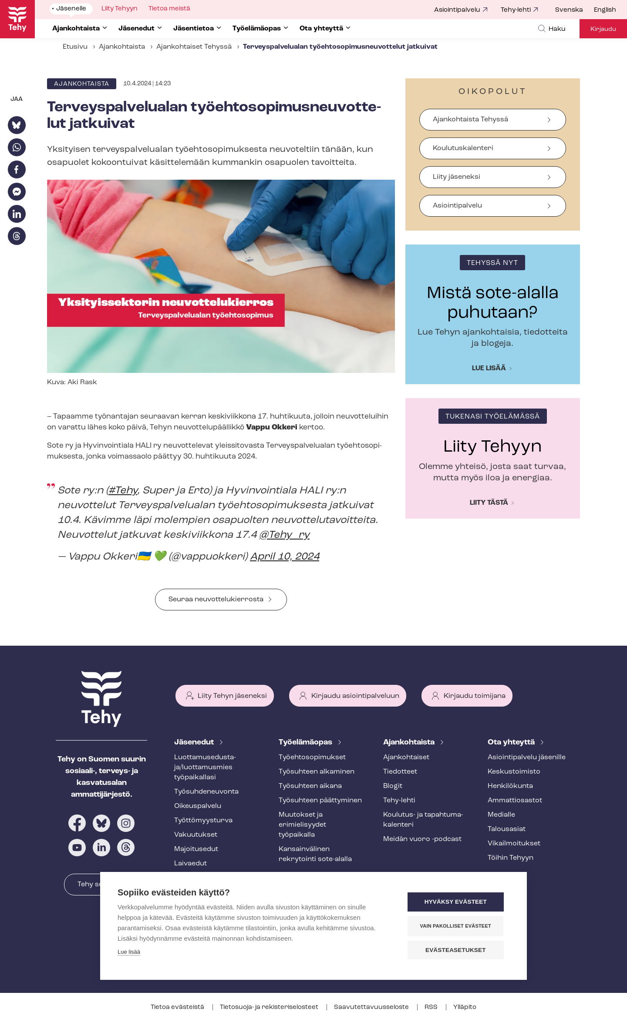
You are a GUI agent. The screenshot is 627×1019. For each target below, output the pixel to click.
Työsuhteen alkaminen (316, 771)
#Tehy (122, 491)
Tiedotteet (400, 771)
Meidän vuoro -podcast (422, 839)
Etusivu (75, 47)
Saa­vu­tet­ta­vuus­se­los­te (372, 1007)
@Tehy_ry (284, 535)
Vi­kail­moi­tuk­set (514, 843)
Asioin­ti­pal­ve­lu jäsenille (527, 757)
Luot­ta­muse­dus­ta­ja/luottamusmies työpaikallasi (205, 767)
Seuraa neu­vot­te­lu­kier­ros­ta (216, 599)
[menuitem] (574, 10)
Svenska (569, 10)
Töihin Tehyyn (510, 858)
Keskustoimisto (514, 771)
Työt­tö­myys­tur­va (203, 820)
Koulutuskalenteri (463, 148)
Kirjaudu (603, 29)
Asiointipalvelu (457, 10)
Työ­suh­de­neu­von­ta (206, 791)
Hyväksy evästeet (457, 902)
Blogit (392, 786)
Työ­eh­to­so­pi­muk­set (312, 757)
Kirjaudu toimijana (475, 696)
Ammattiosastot (515, 800)
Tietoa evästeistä (178, 1007)
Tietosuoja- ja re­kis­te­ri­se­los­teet (270, 1007)
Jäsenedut (195, 742)
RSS (432, 1007)
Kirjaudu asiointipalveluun (355, 696)
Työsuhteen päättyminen (320, 800)
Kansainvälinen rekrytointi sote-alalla (315, 854)
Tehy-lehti (516, 10)
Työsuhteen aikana (310, 786)
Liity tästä (489, 502)
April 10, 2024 (284, 557)
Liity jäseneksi (456, 177)
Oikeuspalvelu (197, 806)
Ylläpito (464, 1007)
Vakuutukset (195, 834)
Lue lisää (489, 368)
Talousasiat (507, 829)
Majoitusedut (196, 849)
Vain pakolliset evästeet (456, 925)
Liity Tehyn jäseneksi (232, 696)
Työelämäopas (306, 742)
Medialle (501, 814)
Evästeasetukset (457, 950)
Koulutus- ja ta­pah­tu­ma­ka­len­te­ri (423, 819)
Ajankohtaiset (406, 757)
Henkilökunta (510, 786)
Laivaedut (190, 863)
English (605, 10)
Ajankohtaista (122, 47)
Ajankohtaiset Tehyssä (194, 47)
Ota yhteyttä (512, 742)
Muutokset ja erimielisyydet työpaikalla (302, 824)
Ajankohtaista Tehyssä (470, 119)
